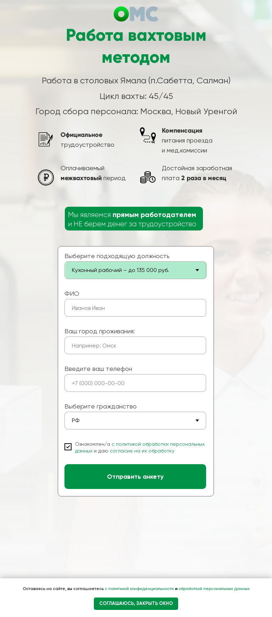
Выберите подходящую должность (117, 256)
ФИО (71, 293)
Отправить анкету (135, 476)
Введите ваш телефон (98, 368)
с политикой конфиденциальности (140, 588)
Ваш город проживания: (99, 331)
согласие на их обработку (142, 451)
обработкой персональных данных (213, 588)
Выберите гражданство (100, 406)
